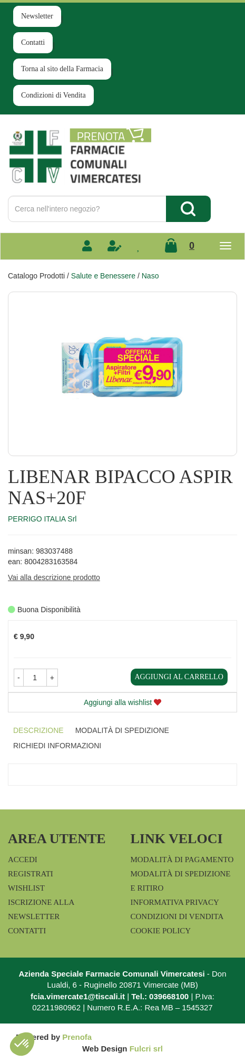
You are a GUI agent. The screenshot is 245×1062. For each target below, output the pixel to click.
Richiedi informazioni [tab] (57, 745)
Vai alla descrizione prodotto (54, 577)
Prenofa (77, 1036)
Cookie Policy (161, 930)
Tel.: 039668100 (160, 996)
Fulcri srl (146, 1048)
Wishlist (26, 888)
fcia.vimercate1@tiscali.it (78, 996)
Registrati (30, 874)
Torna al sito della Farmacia (62, 69)
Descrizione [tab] (38, 730)
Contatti (33, 42)
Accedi (22, 859)
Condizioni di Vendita (53, 95)
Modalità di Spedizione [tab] (122, 730)
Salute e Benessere (103, 276)
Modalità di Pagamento (182, 859)
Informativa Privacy (175, 902)
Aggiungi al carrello (179, 677)
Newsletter (37, 16)
